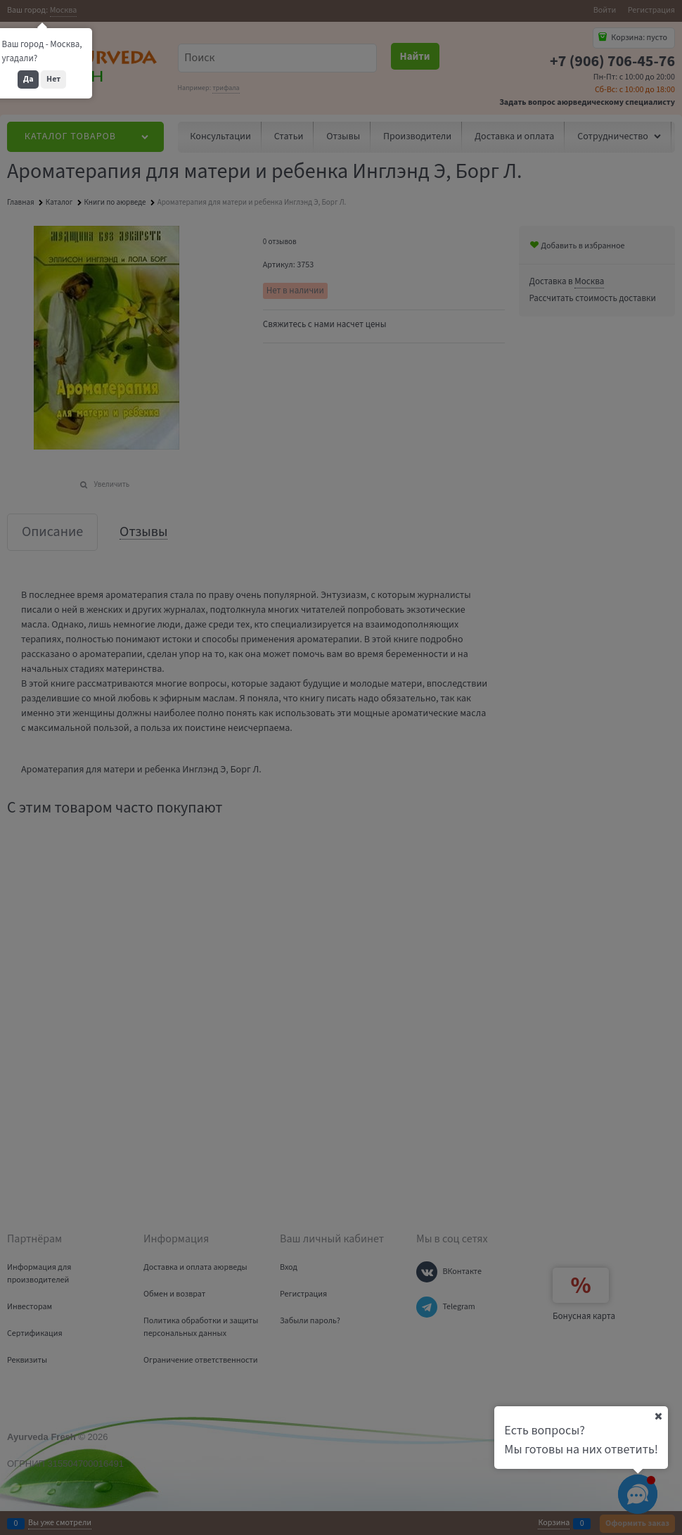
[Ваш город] (658, 1416)
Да (28, 79)
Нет (53, 79)
